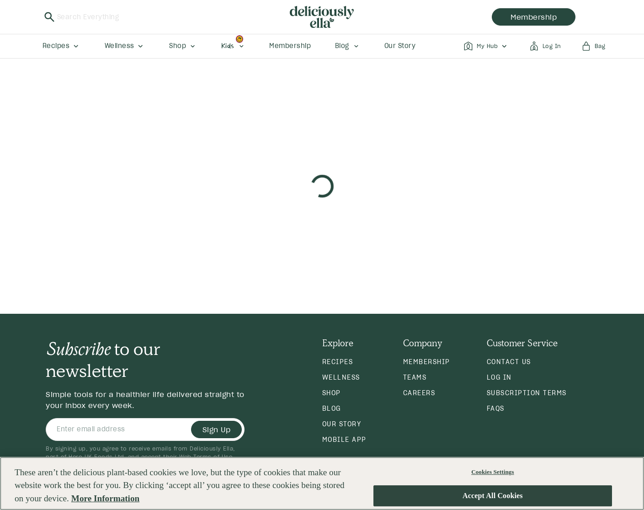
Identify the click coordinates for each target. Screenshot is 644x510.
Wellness (341, 377)
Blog (331, 408)
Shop (331, 393)
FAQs (496, 408)
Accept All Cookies (493, 496)
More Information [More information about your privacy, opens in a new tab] (105, 499)
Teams (415, 377)
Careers (419, 393)
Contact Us (509, 362)
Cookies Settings (492, 471)
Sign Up (216, 429)
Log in (499, 377)
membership (534, 16)
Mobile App (344, 439)
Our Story (342, 424)
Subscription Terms (527, 393)
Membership (426, 362)
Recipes (337, 362)
